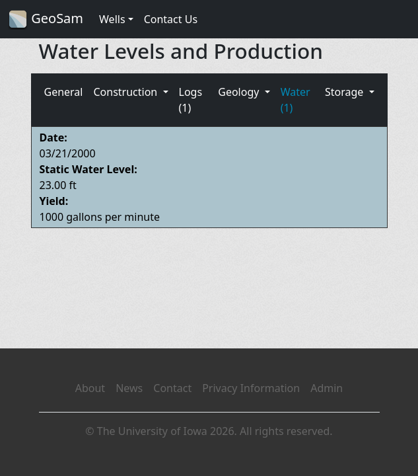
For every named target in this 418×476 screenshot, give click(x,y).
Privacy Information (251, 388)
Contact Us (170, 19)
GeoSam (45, 19)
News (129, 388)
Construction (126, 92)
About (90, 388)
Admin (326, 388)
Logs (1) (191, 100)
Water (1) (295, 100)
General (63, 92)
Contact (172, 388)
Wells (112, 19)
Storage (345, 92)
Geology (239, 92)
